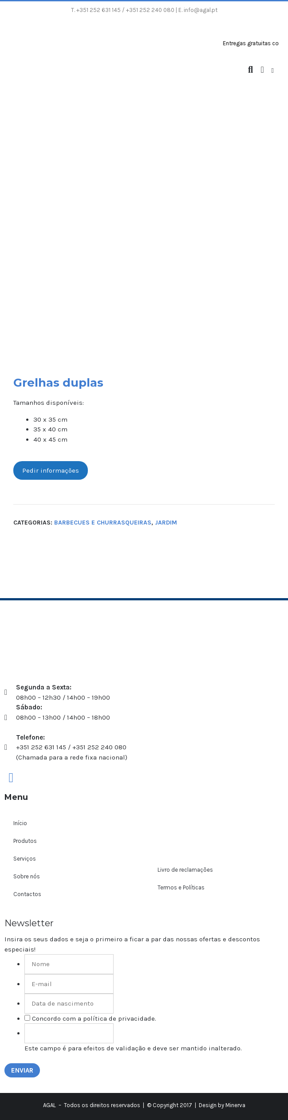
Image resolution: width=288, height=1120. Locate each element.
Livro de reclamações (185, 869)
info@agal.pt (200, 10)
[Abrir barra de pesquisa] (250, 70)
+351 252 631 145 (98, 10)
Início (20, 823)
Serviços (24, 858)
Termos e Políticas (181, 887)
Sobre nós (26, 876)
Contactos (27, 894)
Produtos (25, 841)
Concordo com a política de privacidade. (94, 1018)
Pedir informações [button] (50, 470)
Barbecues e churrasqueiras (102, 522)
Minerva (235, 1105)
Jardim (166, 522)
